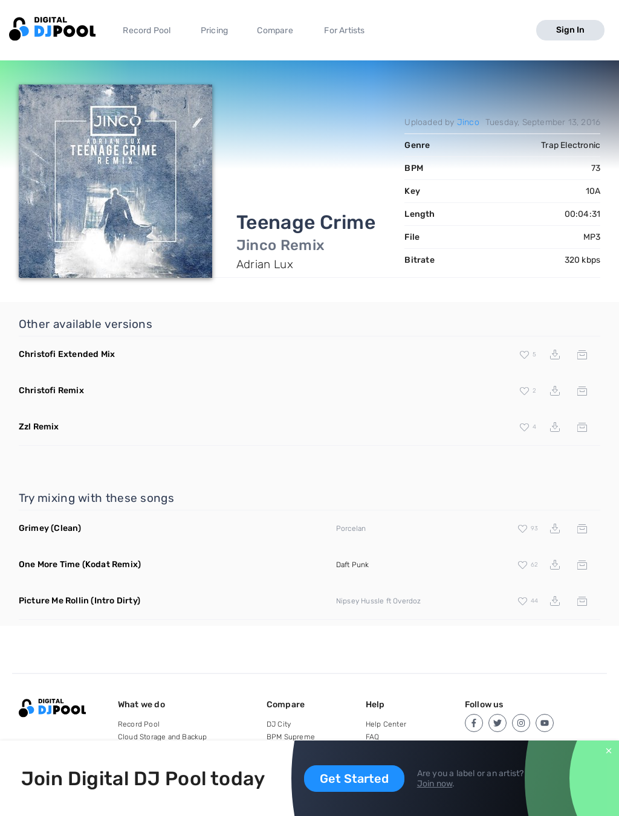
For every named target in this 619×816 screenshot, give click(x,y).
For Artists (344, 30)
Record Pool (146, 30)
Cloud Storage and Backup (162, 737)
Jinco (468, 122)
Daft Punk (352, 565)
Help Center (386, 724)
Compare (275, 30)
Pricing (214, 30)
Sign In (570, 30)
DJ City (279, 724)
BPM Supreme (291, 737)
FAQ (373, 737)
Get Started (354, 778)
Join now (435, 784)
